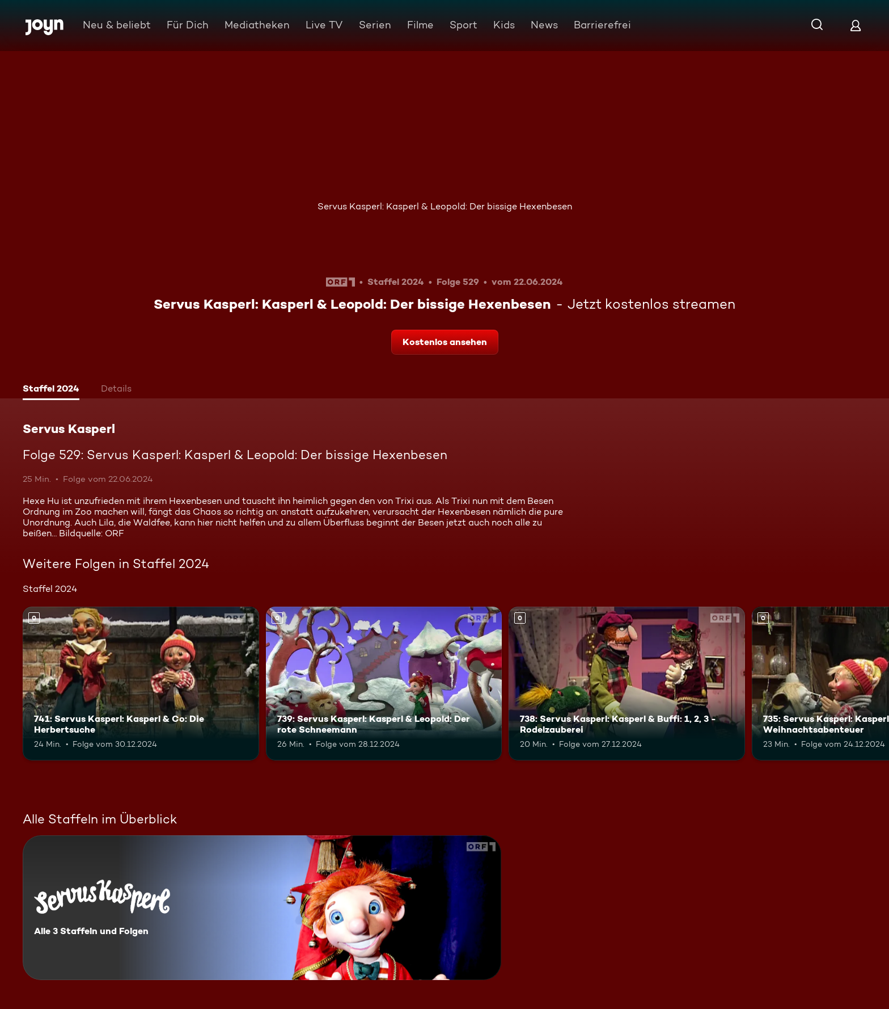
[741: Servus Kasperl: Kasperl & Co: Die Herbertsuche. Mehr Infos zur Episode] (141, 683)
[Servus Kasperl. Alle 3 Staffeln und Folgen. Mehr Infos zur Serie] (262, 907)
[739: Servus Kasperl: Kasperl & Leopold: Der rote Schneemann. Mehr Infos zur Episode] (384, 683)
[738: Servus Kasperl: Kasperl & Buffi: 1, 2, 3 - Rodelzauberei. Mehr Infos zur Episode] (627, 683)
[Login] (855, 25)
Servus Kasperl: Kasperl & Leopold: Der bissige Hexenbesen (445, 206)
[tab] (51, 390)
